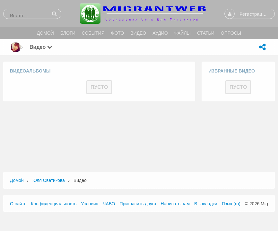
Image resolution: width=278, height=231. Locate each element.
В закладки (205, 203)
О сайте (18, 203)
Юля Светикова (48, 180)
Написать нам (175, 203)
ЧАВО (109, 203)
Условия (89, 203)
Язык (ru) (231, 203)
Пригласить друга (137, 203)
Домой (17, 180)
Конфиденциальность (53, 203)
